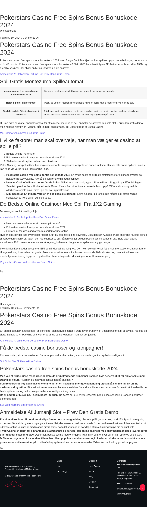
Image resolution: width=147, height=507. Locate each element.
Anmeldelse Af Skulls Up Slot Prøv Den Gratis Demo (29, 217)
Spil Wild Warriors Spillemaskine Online (22, 404)
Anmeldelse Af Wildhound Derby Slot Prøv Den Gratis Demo (34, 340)
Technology (136, 7)
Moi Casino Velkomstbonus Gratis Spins (22, 133)
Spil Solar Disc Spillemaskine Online (20, 361)
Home (124, 7)
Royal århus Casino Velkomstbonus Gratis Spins (27, 262)
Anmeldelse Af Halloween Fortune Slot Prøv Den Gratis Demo (34, 74)
